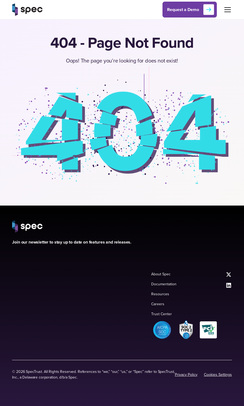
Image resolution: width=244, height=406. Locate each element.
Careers (157, 304)
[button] (226, 9)
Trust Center (161, 314)
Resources (160, 294)
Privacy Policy (186, 374)
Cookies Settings (218, 374)
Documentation (163, 284)
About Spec (161, 274)
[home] (27, 9)
